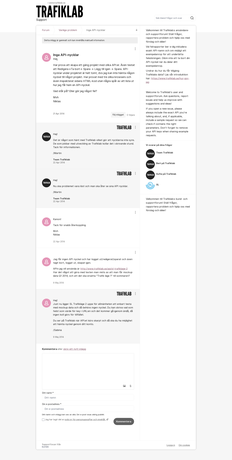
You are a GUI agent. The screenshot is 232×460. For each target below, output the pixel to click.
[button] (124, 386)
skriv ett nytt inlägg (74, 349)
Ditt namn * (48, 393)
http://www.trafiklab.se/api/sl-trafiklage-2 (104, 268)
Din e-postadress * (51, 404)
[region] (88, 83)
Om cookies (184, 445)
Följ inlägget (118, 115)
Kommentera (123, 421)
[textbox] (88, 368)
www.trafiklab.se (56, 2)
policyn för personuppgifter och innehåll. (85, 419)
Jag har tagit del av (76, 419)
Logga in (171, 445)
